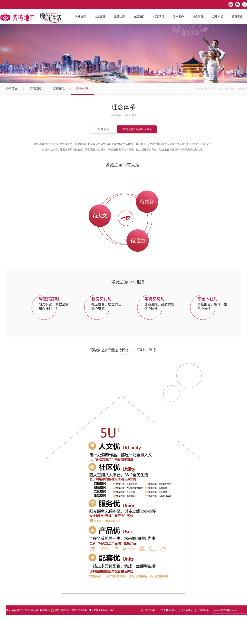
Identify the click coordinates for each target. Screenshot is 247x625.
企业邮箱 (149, 610)
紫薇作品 (59, 88)
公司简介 (12, 88)
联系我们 (187, 610)
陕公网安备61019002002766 (69, 610)
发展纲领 (103, 129)
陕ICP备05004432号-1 (101, 610)
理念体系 (82, 88)
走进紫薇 (229, 88)
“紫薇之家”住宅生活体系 (137, 129)
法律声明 (203, 610)
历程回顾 (35, 88)
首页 (219, 88)
